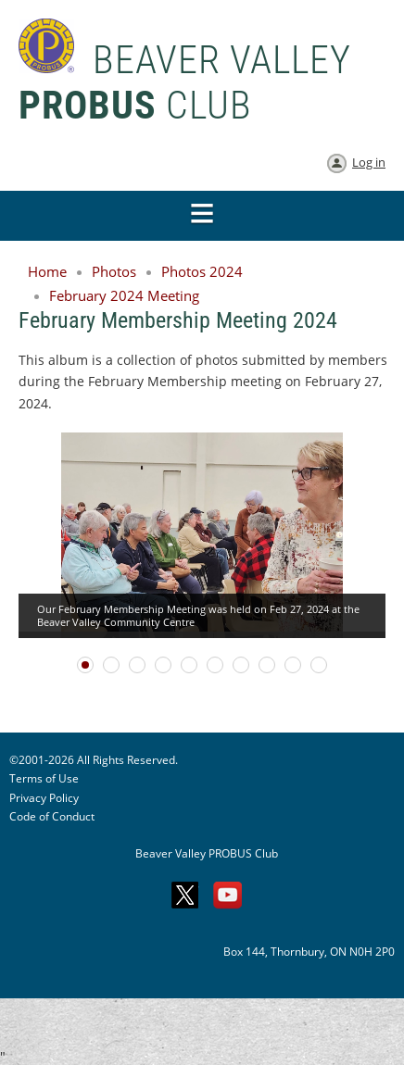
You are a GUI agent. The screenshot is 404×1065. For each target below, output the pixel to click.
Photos (114, 271)
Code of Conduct (52, 816)
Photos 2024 (202, 271)
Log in (368, 162)
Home (47, 271)
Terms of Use (44, 778)
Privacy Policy (44, 798)
